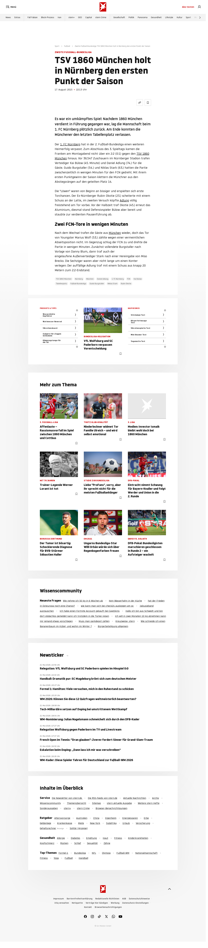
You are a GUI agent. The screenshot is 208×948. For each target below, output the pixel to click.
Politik (131, 17)
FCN (128, 279)
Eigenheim (110, 818)
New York (95, 823)
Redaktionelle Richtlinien (107, 898)
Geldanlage (45, 823)
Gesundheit (156, 17)
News (8, 17)
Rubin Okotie (126, 283)
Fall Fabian (32, 17)
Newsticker (52, 655)
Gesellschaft (119, 17)
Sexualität (92, 843)
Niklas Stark (112, 283)
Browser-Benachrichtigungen (111, 808)
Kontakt (88, 907)
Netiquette (77, 903)
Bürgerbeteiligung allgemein (113, 626)
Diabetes (75, 838)
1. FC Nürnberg (70, 144)
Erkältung (91, 838)
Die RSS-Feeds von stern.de (102, 798)
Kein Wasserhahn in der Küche (125, 600)
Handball (83, 858)
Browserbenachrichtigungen (108, 907)
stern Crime (100, 17)
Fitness (118, 838)
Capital (88, 17)
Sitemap (96, 803)
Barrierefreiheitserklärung (79, 898)
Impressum (58, 898)
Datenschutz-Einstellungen (135, 903)
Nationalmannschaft (146, 852)
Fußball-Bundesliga (78, 283)
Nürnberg (79, 279)
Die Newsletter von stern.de (67, 798)
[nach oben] (169, 889)
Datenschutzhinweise (139, 898)
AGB (124, 898)
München (115, 233)
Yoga (56, 858)
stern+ (71, 17)
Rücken (64, 843)
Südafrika (111, 823)
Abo (188, 7)
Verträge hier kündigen (97, 903)
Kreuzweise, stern (125, 621)
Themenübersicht (76, 803)
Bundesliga (80, 852)
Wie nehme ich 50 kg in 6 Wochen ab (83, 600)
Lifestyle (169, 17)
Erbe (146, 818)
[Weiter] (200, 17)
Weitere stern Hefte (148, 803)
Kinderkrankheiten (138, 838)
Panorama (142, 17)
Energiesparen (130, 818)
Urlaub (126, 823)
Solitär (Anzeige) (79, 828)
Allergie (61, 838)
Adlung (124, 200)
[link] (199, 7)
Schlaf (77, 843)
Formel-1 (63, 852)
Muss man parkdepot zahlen (94, 621)
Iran (59, 17)
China (96, 818)
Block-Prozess (47, 17)
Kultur (179, 17)
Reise (197, 17)
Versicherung (143, 823)
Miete (81, 823)
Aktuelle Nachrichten (134, 798)
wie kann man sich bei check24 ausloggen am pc (107, 605)
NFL (94, 852)
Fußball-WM (122, 852)
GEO (80, 17)
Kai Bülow (138, 279)
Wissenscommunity (50, 803)
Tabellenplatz (61, 283)
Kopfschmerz (47, 843)
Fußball (67, 46)
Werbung (115, 903)
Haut (105, 838)
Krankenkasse (64, 823)
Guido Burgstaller (97, 283)
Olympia (106, 852)
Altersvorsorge (62, 818)
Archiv (155, 798)
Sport (188, 17)
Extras (17, 17)
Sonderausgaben (49, 808)
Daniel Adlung (102, 279)
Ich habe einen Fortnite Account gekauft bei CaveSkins (90, 610)
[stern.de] (103, 7)
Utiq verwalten (61, 903)
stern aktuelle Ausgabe (119, 803)
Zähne (107, 843)
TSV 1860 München (64, 279)
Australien (81, 818)
